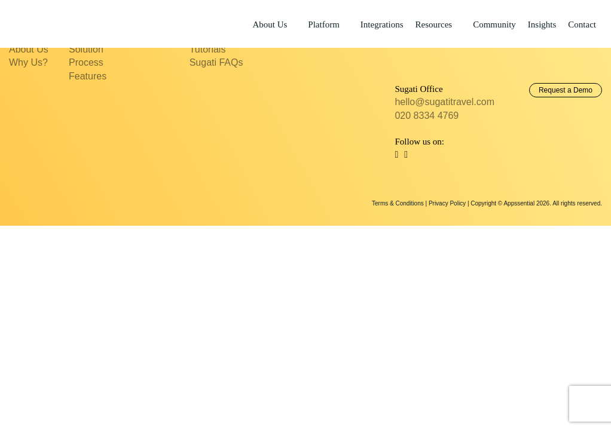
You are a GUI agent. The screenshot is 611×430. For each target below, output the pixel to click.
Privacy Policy (447, 203)
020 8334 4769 (427, 115)
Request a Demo (565, 90)
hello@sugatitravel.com (444, 102)
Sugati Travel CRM (54, 23)
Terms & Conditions (398, 203)
